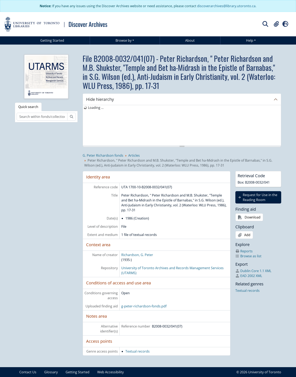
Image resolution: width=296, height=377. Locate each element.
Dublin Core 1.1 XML (253, 271)
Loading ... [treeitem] (96, 107)
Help (249, 40)
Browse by (124, 40)
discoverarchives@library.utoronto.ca (226, 6)
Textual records (137, 351)
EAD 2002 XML (248, 276)
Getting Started (52, 40)
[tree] (182, 125)
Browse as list (248, 256)
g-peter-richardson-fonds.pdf (143, 306)
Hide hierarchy (100, 99)
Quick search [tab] (28, 107)
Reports (244, 251)
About (190, 40)
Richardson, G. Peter (137, 255)
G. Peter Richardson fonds (103, 155)
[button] (276, 24)
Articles (134, 155)
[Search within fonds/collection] (42, 117)
